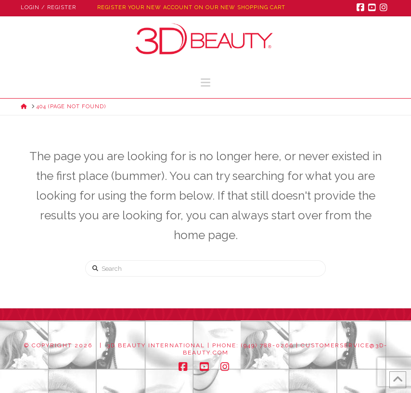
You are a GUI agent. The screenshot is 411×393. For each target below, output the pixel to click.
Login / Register (48, 7)
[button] (205, 82)
